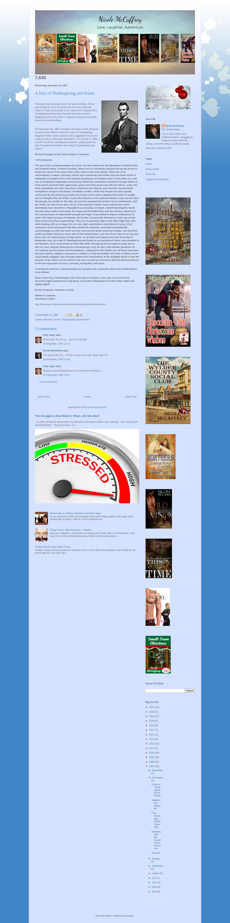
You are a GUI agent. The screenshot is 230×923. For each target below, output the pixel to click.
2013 (152, 739)
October (156, 858)
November (157, 777)
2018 (152, 725)
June (155, 882)
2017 (152, 730)
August (156, 873)
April (154, 891)
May (154, 887)
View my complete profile (158, 148)
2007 (152, 766)
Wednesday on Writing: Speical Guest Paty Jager (75, 513)
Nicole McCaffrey (52, 350)
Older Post (131, 396)
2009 (152, 757)
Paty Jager (49, 335)
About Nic (151, 174)
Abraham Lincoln (52, 319)
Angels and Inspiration (157, 179)
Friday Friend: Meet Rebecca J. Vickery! (70, 530)
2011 (152, 748)
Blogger (130, 915)
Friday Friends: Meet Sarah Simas (52, 546)
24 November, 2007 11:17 (56, 343)
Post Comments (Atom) (94, 407)
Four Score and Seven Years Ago (156, 820)
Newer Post (44, 396)
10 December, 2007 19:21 (56, 375)
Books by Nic (152, 169)
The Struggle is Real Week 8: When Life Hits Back (67, 415)
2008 (152, 761)
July (154, 878)
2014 (152, 734)
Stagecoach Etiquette (156, 804)
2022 (152, 711)
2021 (152, 716)
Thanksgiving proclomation (76, 319)
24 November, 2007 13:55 (56, 359)
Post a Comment (48, 381)
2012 (152, 743)
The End (155, 853)
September (158, 866)
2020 (152, 720)
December (157, 770)
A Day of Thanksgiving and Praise (156, 790)
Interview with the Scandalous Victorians (156, 840)
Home (88, 396)
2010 (152, 752)
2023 (152, 707)
